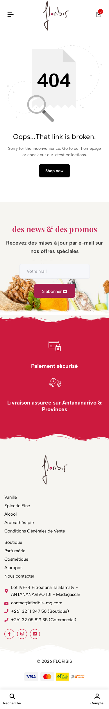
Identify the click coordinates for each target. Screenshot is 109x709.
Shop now (54, 170)
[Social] (9, 634)
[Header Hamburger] (10, 14)
